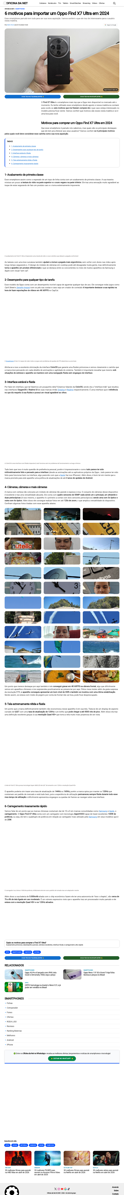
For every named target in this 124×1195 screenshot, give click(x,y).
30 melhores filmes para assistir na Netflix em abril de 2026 (76, 1170)
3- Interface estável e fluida (21, 153)
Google (15, 1144)
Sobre (116, 1190)
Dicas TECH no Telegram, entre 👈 (33, 96)
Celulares (42, 3)
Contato (115, 1193)
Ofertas (102, 3)
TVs (59, 3)
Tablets (65, 3)
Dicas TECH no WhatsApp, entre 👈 (91, 96)
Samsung (103, 810)
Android (10, 1039)
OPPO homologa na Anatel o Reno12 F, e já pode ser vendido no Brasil (43, 985)
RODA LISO (12, 1021)
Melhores (11, 1034)
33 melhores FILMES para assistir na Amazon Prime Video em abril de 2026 (47, 1171)
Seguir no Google (110, 25)
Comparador (12, 1007)
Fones (9, 1011)
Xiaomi (41, 1144)
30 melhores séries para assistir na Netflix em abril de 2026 (105, 1170)
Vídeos (94, 3)
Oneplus (61, 389)
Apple (62, 474)
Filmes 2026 (50, 1144)
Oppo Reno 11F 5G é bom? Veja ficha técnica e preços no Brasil (99, 973)
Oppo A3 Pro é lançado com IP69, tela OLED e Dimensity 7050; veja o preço (40, 973)
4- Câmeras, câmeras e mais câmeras (24, 157)
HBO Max (8, 1167)
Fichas (10, 1002)
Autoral (37, 951)
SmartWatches (75, 3)
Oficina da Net (9, 9)
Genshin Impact (23, 287)
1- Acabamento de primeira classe (23, 146)
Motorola (23, 1144)
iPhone (10, 1044)
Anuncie (115, 1186)
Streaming (86, 3)
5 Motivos (28, 951)
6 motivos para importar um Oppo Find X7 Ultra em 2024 (57, 13)
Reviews (10, 1025)
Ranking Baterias (14, 1030)
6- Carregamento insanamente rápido (24, 164)
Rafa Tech (10, 25)
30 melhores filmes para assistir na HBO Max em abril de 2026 (18, 1170)
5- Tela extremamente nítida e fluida (24, 160)
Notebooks (52, 3)
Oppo (7, 951)
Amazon (37, 1167)
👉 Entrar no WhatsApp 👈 (62, 1058)
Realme (70, 389)
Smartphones (20, 9)
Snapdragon (10, 361)
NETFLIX (95, 1167)
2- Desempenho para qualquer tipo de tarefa (27, 150)
